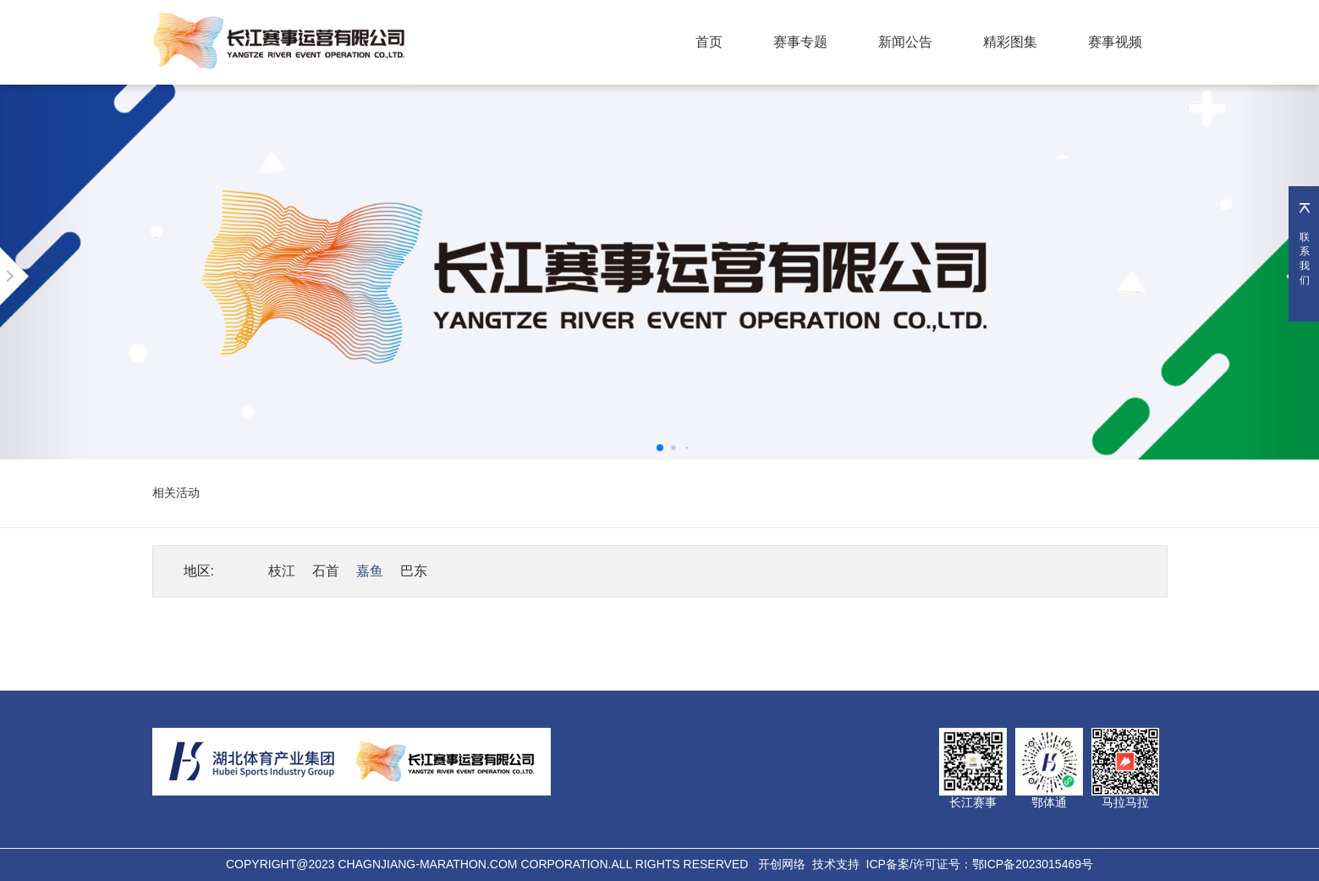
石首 (325, 571)
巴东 (413, 571)
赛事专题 (800, 42)
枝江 (281, 571)
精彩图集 (1010, 42)
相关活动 (176, 492)
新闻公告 (905, 42)
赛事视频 (1115, 42)
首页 (709, 42)
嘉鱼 (369, 571)
